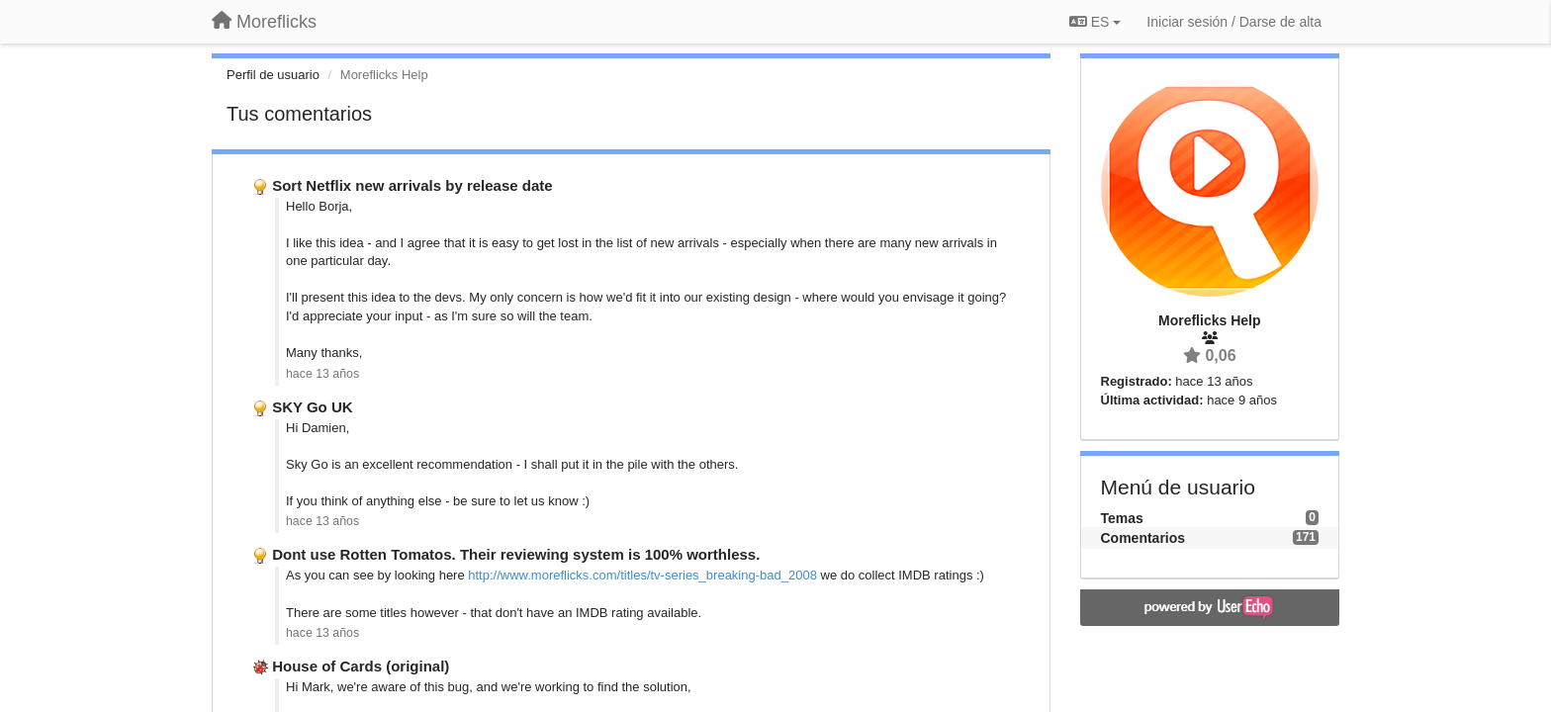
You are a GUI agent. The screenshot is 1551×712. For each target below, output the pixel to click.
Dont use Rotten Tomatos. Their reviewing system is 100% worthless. (516, 554)
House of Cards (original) (360, 666)
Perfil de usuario (273, 74)
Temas (1122, 518)
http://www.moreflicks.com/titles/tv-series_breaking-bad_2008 (642, 575)
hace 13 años (322, 374)
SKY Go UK (312, 407)
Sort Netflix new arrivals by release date (412, 185)
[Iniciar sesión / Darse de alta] (1234, 22)
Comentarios (1143, 538)
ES (1095, 22)
